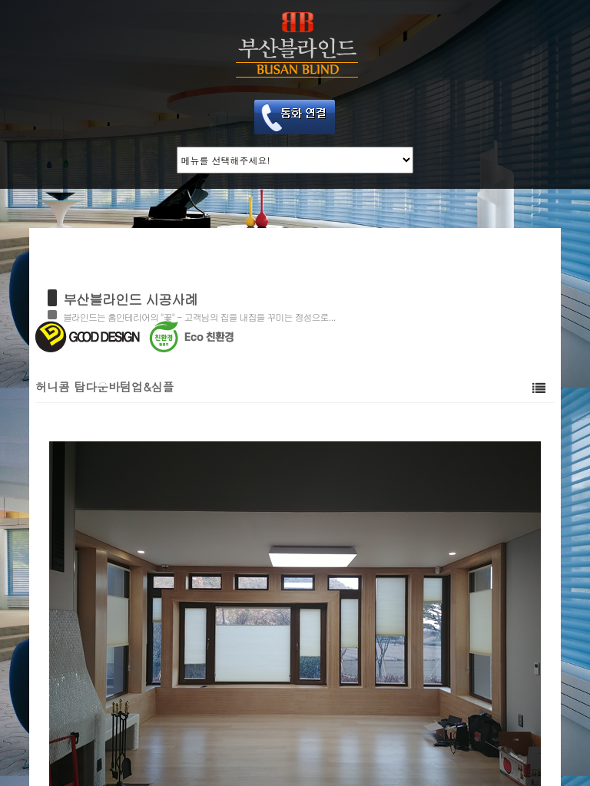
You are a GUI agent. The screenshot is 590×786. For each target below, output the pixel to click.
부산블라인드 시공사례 (130, 299)
